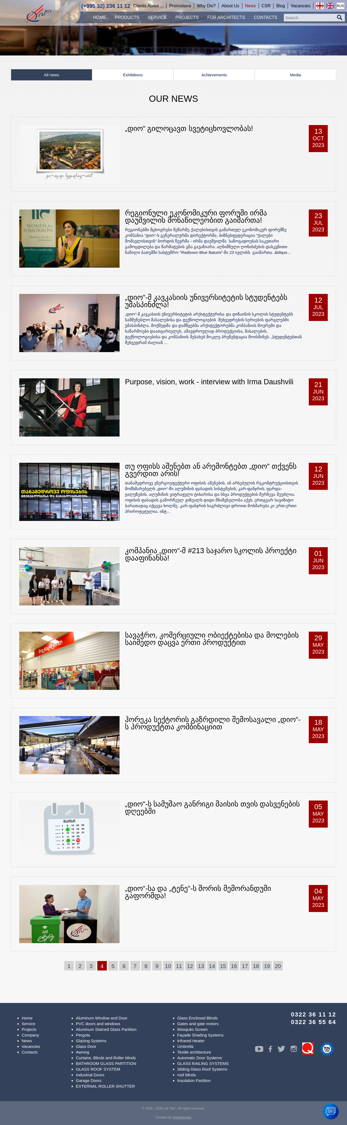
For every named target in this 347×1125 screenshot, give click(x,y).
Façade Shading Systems (200, 1035)
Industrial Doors (90, 1074)
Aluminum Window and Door (101, 1018)
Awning (82, 1052)
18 (256, 966)
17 (245, 966)
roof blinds (186, 1074)
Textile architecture (194, 1052)
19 (267, 966)
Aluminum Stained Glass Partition (106, 1029)
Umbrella (185, 1046)
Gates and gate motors (198, 1023)
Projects (29, 1029)
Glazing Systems (91, 1040)
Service (28, 1023)
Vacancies (31, 1046)
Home (27, 1018)
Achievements (214, 75)
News (27, 1040)
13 (201, 966)
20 (278, 966)
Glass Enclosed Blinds (197, 1018)
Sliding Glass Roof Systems (202, 1069)
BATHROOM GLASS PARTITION (106, 1063)
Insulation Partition (194, 1080)
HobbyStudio (182, 1117)
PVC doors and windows (98, 1023)
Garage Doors (88, 1080)
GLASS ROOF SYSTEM (98, 1069)
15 (223, 966)
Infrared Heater (191, 1040)
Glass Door (86, 1046)
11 (179, 966)
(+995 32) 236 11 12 (105, 6)
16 (234, 966)
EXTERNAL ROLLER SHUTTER (105, 1086)
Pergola (83, 1035)
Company (30, 1035)
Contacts (30, 1052)
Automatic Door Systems (199, 1057)
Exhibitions (133, 75)
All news (51, 75)
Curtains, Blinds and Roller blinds (106, 1057)
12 (190, 966)
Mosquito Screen (192, 1029)
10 (168, 966)
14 (212, 966)
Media (295, 75)
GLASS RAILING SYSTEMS (203, 1063)
